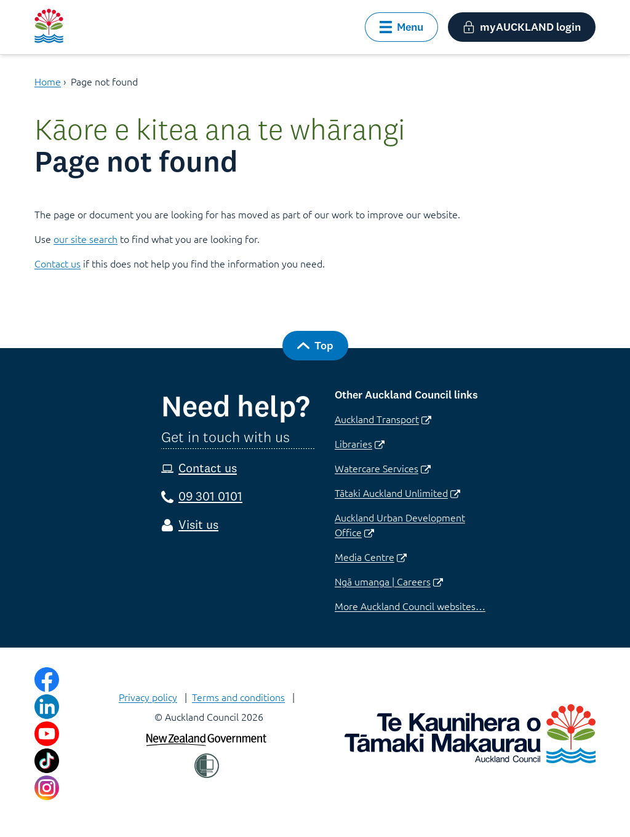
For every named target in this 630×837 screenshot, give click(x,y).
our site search (86, 238)
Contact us (57, 263)
